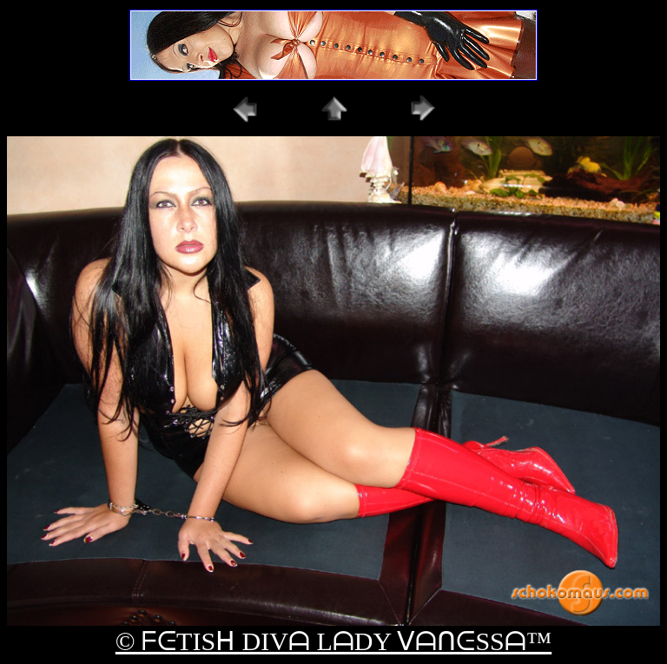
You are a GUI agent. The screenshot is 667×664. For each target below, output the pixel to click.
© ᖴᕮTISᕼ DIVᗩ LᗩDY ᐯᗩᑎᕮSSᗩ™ (333, 641)
